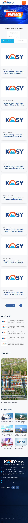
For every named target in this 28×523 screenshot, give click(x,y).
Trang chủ (8, 29)
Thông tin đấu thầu (7, 40)
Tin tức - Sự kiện (18, 29)
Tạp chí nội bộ (21, 40)
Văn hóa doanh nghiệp (14, 36)
